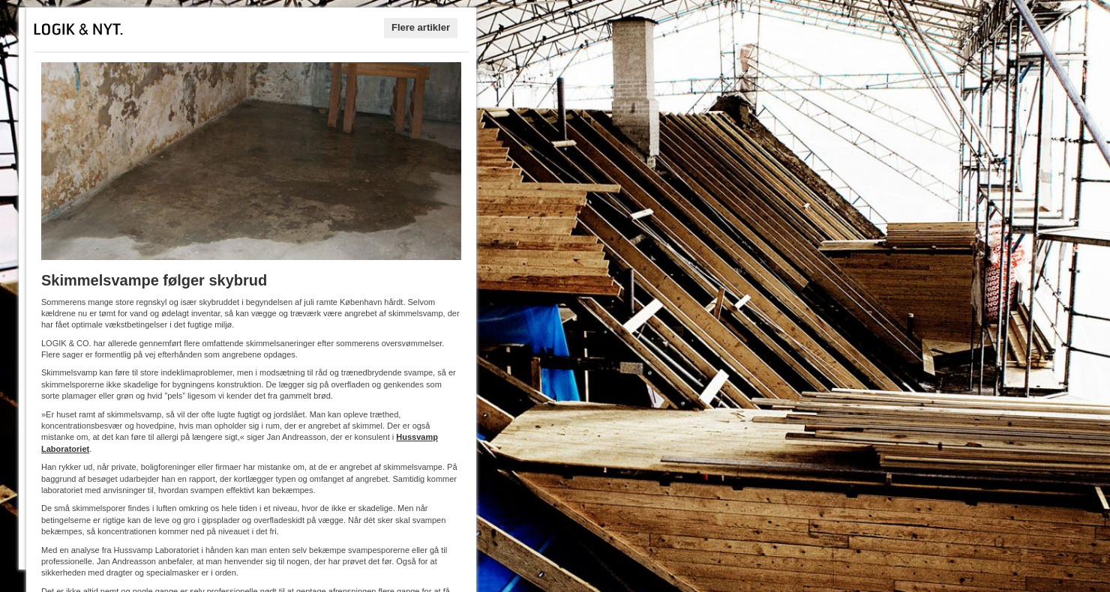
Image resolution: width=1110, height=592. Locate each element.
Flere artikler (421, 27)
